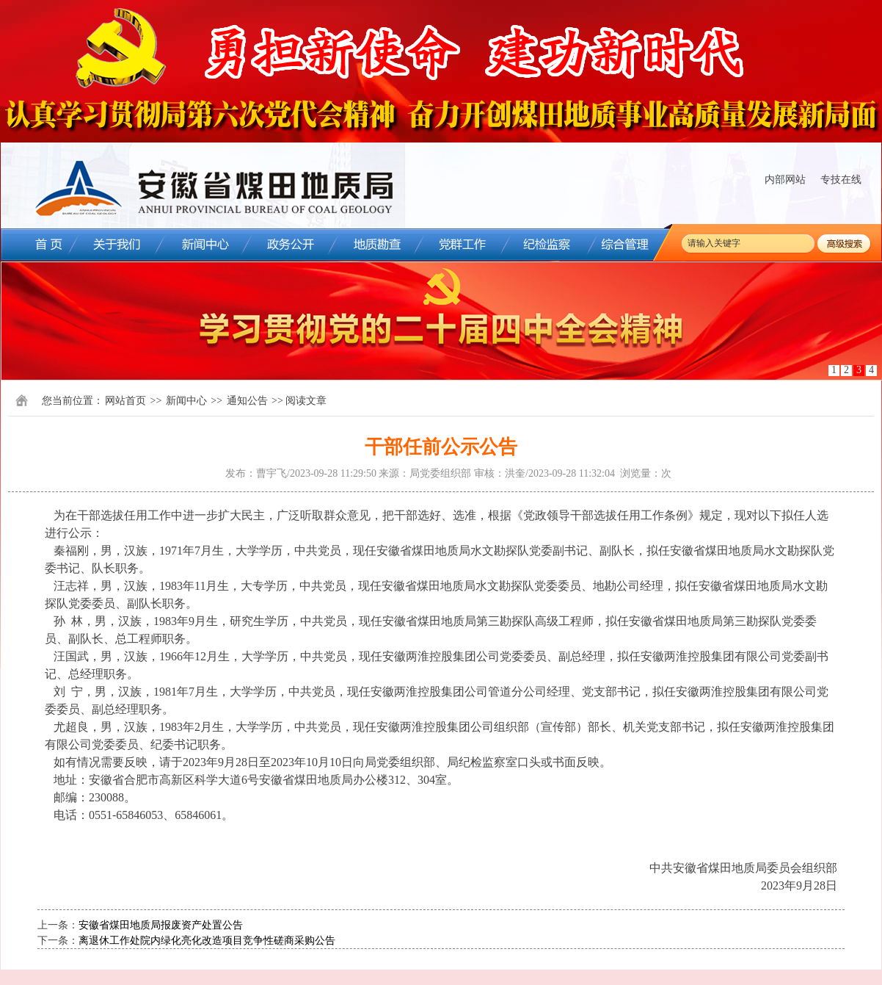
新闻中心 (186, 400)
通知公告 (247, 400)
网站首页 (125, 400)
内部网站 (785, 179)
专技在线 (840, 179)
